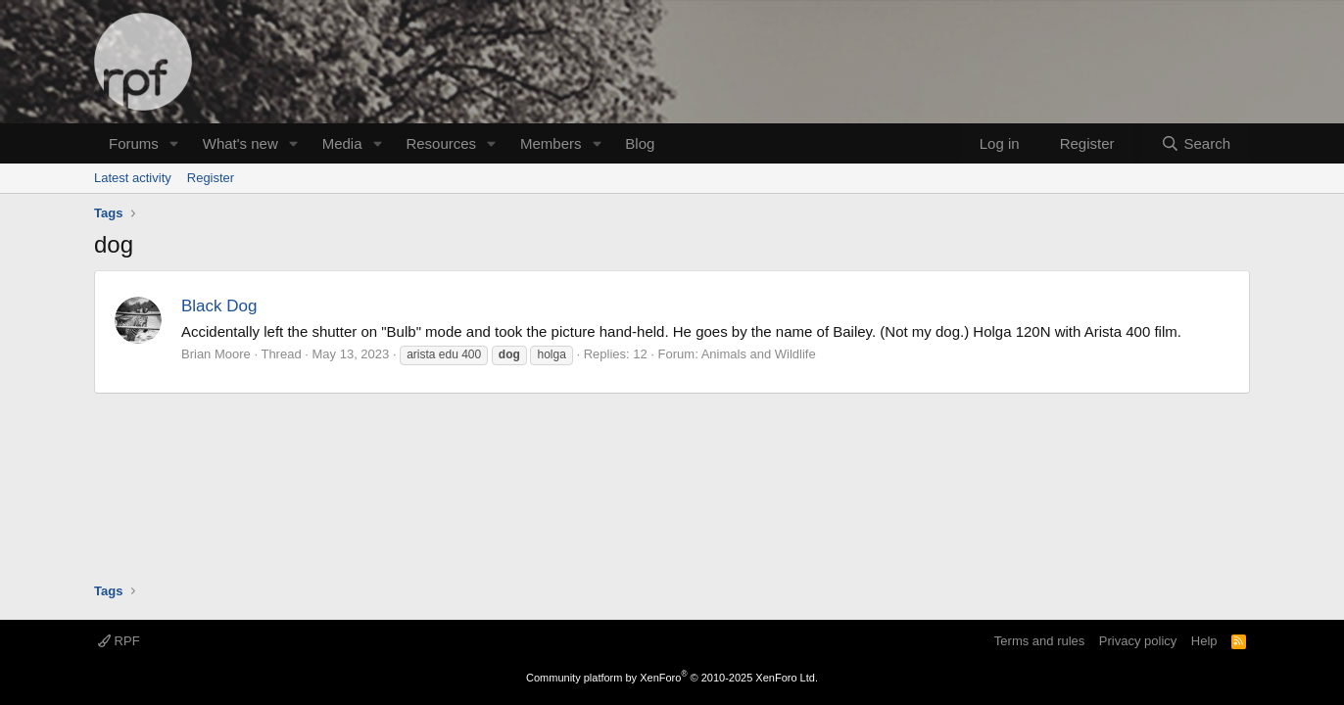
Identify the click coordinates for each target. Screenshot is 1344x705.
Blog (639, 143)
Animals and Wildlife (758, 354)
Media (342, 143)
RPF (119, 641)
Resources (441, 143)
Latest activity (132, 177)
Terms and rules (1039, 641)
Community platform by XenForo (672, 677)
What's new (240, 143)
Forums (134, 143)
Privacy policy (1137, 641)
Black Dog (219, 306)
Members (551, 143)
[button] (174, 143)
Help (1204, 641)
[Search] (1195, 143)
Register (210, 177)
